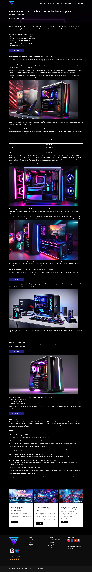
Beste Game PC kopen (16, 51)
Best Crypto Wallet (52, 549)
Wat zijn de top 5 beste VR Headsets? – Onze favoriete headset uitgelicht (19, 508)
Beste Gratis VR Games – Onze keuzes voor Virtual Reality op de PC (45, 508)
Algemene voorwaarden (22, 568)
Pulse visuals (51, 541)
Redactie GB (14, 14)
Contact (80, 3)
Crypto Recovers (51, 545)
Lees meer (14, 521)
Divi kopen (50, 547)
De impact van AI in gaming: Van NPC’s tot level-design (69, 508)
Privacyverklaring (39, 568)
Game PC (50, 272)
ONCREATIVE (51, 542)
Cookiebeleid (31, 568)
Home (41, 3)
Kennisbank (68, 3)
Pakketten (60, 3)
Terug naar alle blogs (17, 18)
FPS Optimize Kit (49, 3)
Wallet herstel (51, 544)
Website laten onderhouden (54, 539)
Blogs (75, 3)
